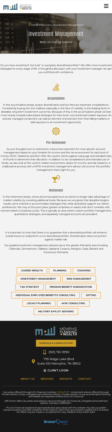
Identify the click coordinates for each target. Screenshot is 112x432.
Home (35, 25)
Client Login (58, 370)
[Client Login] (45, 370)
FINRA (60, 392)
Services (46, 25)
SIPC (67, 392)
